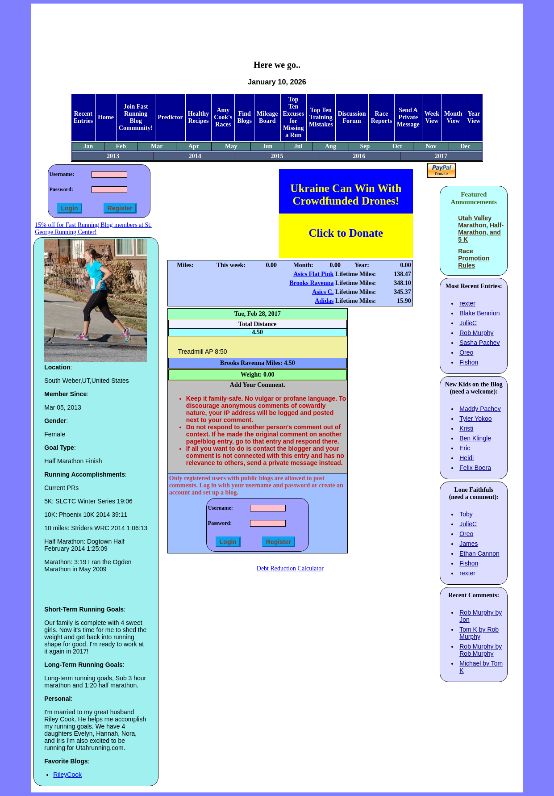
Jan (88, 146)
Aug (330, 146)
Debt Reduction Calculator (290, 568)
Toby (466, 514)
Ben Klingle (475, 438)
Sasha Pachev (479, 342)
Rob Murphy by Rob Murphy (480, 650)
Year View (474, 117)
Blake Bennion (479, 313)
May (231, 146)
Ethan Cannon (479, 553)
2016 (359, 156)
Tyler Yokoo (475, 418)
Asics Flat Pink (313, 274)
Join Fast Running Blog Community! (136, 117)
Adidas (324, 300)
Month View (453, 117)
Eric (464, 448)
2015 (277, 156)
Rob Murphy (476, 332)
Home (106, 117)
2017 (441, 156)
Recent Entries (83, 117)
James (468, 543)
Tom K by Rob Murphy (479, 633)
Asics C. (322, 292)
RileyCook (67, 774)
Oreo (466, 352)
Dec (465, 146)
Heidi (466, 457)
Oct (397, 146)
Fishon (468, 362)
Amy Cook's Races (223, 117)
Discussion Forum (352, 117)
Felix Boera (475, 467)
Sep (365, 146)
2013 (113, 156)
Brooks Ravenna (311, 283)
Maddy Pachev (480, 408)
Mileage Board (267, 117)
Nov (431, 146)
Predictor (170, 117)
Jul (298, 146)
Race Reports (381, 117)
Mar (156, 146)
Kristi (466, 428)
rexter (467, 303)
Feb (121, 146)
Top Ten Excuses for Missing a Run (293, 117)
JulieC (468, 323)
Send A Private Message (408, 117)
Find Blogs (244, 117)
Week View (432, 117)
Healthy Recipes (198, 117)
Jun (267, 146)
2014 (195, 156)
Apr (193, 146)
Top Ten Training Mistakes (321, 117)
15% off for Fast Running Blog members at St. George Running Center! (93, 228)
